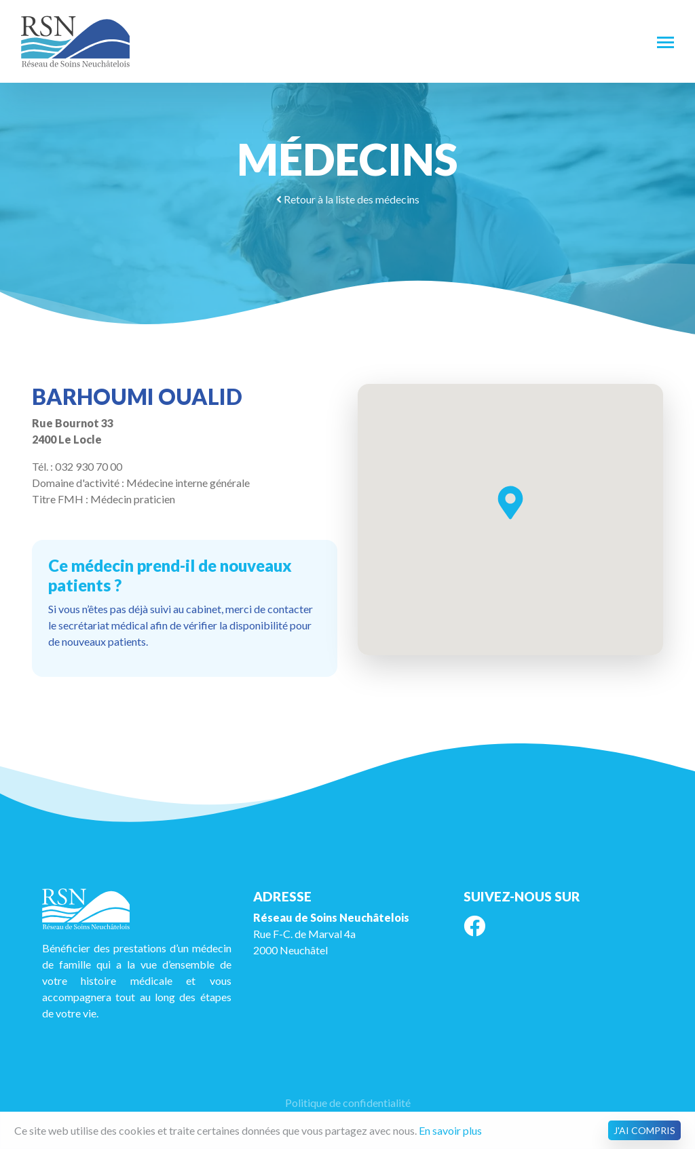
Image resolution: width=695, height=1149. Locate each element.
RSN (75, 41)
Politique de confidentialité (348, 1102)
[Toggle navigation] (665, 41)
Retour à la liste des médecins (347, 199)
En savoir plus (450, 1130)
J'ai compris (644, 1130)
